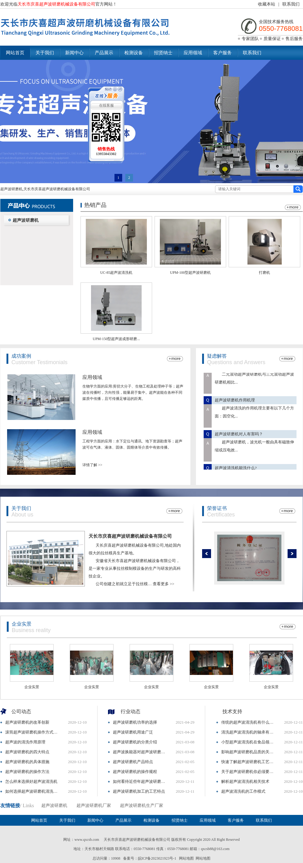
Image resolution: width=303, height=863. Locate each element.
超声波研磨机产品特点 (133, 761)
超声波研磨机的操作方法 (27, 771)
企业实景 (21, 624)
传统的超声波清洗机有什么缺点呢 (249, 722)
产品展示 (104, 52)
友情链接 (10, 805)
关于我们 (44, 52)
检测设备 (133, 52)
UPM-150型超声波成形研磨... (116, 339)
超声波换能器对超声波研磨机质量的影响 (140, 752)
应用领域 (193, 52)
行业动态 (130, 711)
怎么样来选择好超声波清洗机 (31, 781)
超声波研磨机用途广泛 (133, 732)
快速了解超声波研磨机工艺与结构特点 (249, 761)
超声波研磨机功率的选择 (135, 722)
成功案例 (21, 356)
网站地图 (186, 858)
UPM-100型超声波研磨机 (190, 272)
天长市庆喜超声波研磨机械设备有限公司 (130, 536)
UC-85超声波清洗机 (116, 272)
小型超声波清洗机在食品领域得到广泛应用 (249, 742)
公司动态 (21, 711)
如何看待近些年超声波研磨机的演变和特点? (140, 781)
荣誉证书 (217, 508)
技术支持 (232, 711)
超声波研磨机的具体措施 (27, 761)
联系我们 (291, 4)
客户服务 (222, 52)
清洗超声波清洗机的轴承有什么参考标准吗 (249, 732)
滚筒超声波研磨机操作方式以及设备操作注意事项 (33, 732)
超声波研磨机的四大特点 (27, 752)
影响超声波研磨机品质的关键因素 (249, 752)
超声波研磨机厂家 (94, 805)
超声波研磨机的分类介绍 (135, 742)
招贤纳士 (163, 52)
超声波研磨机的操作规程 (135, 771)
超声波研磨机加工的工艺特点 (139, 791)
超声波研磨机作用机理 (235, 403)
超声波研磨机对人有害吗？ (239, 437)
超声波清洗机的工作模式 (243, 791)
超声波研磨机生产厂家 (141, 805)
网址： (68, 839)
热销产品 (95, 205)
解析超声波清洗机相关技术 (245, 781)
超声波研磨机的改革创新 (27, 722)
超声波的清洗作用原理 (25, 742)
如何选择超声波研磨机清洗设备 (33, 791)
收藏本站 (266, 4)
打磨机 (264, 272)
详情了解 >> (92, 465)
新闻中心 (74, 52)
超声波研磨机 (26, 220)
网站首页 (15, 52)
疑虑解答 (217, 356)
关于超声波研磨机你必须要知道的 (249, 771)
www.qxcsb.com (86, 839)
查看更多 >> (163, 583)
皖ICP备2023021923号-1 (157, 858)
